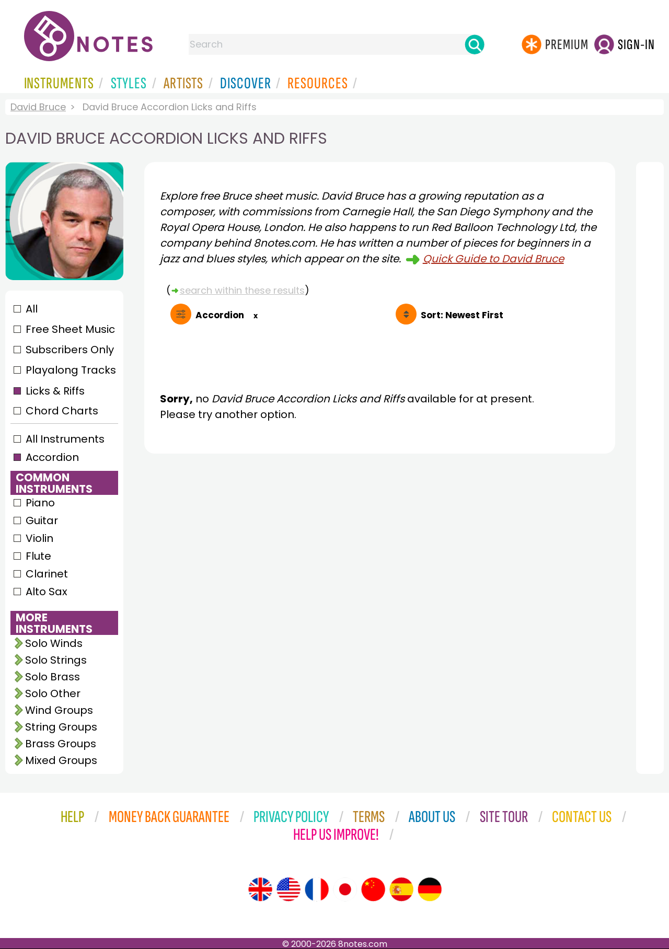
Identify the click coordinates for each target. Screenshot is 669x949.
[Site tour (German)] (430, 889)
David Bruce (38, 106)
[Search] (475, 44)
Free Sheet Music (70, 329)
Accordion (52, 457)
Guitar (42, 520)
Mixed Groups (61, 760)
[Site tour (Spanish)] (401, 889)
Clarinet (47, 573)
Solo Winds (54, 643)
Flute (38, 556)
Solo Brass (52, 676)
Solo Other (52, 693)
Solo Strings (56, 660)
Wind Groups (59, 710)
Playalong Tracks (71, 370)
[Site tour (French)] (317, 889)
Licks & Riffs (55, 391)
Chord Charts (62, 410)
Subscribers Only (70, 349)
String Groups (61, 727)
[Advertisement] (379, 558)
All (32, 309)
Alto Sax (46, 591)
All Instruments (65, 439)
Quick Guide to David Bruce (493, 258)
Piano (40, 502)
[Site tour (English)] (260, 889)
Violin (39, 538)
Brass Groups (60, 743)
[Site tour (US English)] (288, 889)
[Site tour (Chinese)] (373, 889)
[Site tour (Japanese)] (345, 889)
